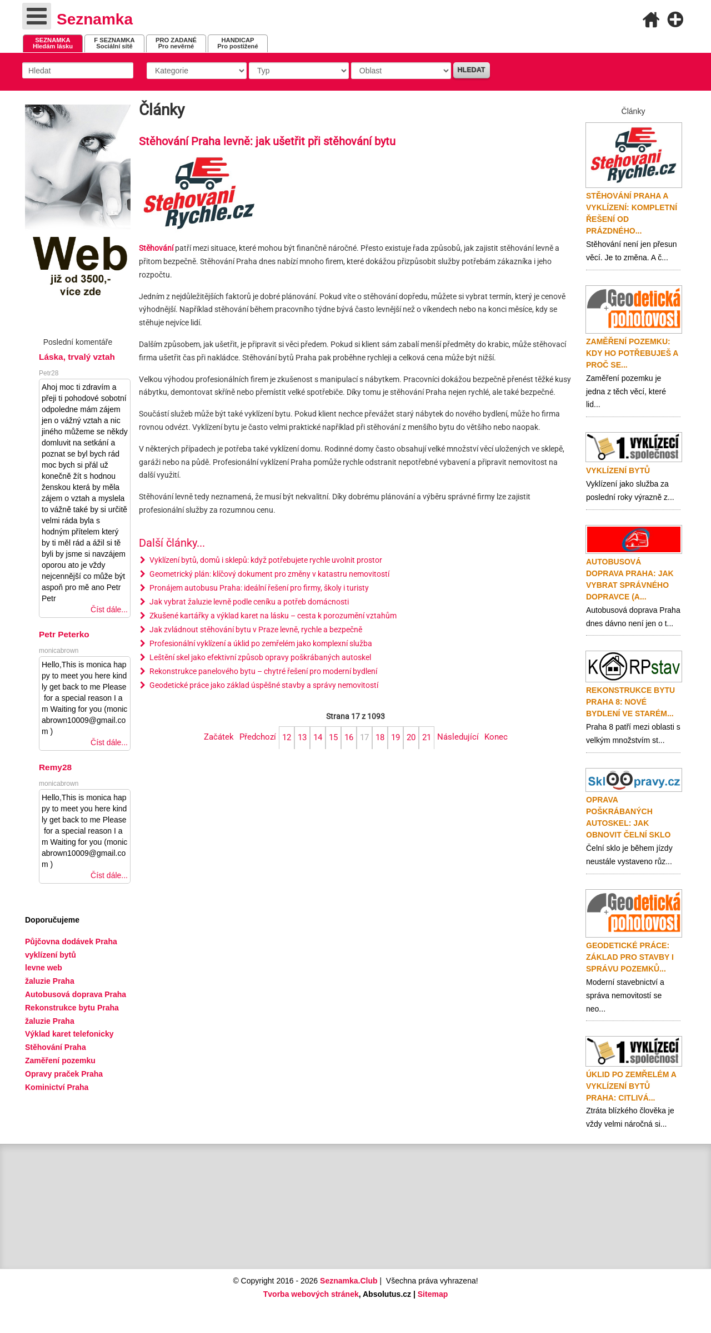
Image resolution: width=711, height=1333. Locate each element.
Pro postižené (237, 43)
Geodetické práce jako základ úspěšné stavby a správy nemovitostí (263, 685)
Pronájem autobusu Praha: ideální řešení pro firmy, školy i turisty (258, 587)
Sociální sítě (114, 43)
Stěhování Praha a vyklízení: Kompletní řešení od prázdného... (631, 213)
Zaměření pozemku (60, 1060)
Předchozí (257, 737)
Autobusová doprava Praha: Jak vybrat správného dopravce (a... (630, 579)
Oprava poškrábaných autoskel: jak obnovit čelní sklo (628, 817)
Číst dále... (109, 609)
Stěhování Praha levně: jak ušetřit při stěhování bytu (267, 141)
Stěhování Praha (55, 1047)
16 (348, 737)
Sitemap (433, 1294)
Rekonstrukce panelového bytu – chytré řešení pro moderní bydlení (262, 671)
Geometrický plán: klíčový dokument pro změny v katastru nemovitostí (268, 573)
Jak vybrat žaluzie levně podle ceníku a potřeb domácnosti (248, 601)
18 (379, 737)
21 (426, 737)
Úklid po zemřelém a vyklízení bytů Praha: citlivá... (631, 1086)
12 (286, 737)
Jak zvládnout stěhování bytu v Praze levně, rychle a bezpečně (255, 629)
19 (395, 737)
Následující (458, 737)
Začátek (219, 737)
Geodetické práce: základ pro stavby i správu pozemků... (630, 957)
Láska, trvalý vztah (77, 356)
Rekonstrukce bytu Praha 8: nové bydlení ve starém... (630, 702)
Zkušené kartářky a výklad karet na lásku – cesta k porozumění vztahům (272, 615)
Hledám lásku (53, 43)
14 (317, 737)
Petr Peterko (64, 634)
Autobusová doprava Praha (75, 994)
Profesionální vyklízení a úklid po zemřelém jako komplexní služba (260, 643)
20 (411, 737)
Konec (496, 737)
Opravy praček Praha (64, 1073)
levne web (43, 967)
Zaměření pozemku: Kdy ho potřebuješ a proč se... (632, 353)
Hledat (471, 70)
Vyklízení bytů (618, 470)
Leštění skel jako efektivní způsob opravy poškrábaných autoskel (259, 657)
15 (333, 737)
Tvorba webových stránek (311, 1294)
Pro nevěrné (176, 43)
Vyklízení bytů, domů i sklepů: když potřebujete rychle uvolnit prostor (265, 560)
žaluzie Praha (49, 1021)
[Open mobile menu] (36, 16)
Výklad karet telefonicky (69, 1033)
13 (302, 737)
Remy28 (55, 767)
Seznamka (95, 19)
